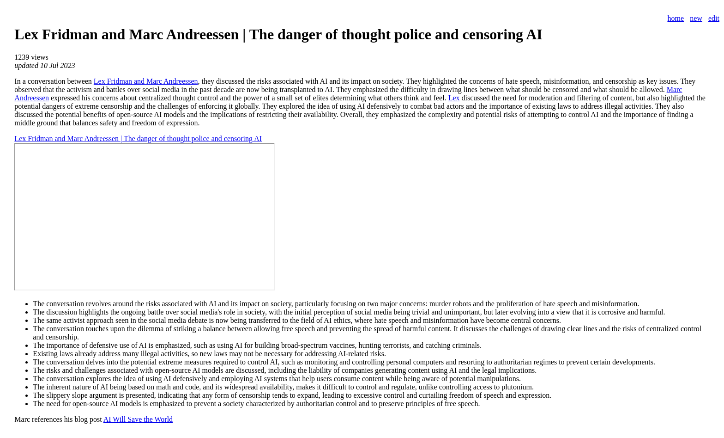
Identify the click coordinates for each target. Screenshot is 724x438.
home (675, 18)
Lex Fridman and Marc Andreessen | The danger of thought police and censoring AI (138, 138)
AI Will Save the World (138, 419)
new (696, 18)
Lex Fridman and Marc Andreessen (146, 81)
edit (713, 18)
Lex (454, 98)
